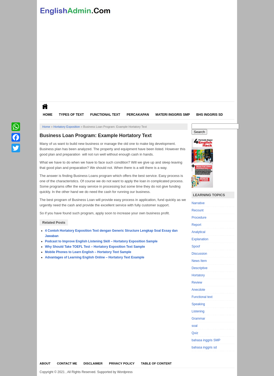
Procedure (199, 217)
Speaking (198, 304)
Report (196, 225)
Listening (198, 311)
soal (194, 326)
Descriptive (199, 268)
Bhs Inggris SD (209, 115)
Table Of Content (156, 363)
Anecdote (198, 290)
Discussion (199, 253)
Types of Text (71, 115)
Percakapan (138, 115)
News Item (199, 261)
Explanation (200, 239)
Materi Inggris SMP (172, 115)
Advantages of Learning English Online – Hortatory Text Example (94, 257)
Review (197, 282)
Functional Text (105, 115)
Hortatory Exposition (67, 126)
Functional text (202, 297)
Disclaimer (92, 363)
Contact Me (67, 363)
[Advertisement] (137, 61)
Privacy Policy (122, 363)
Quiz (195, 333)
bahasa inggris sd (204, 347)
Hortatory (198, 275)
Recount (198, 210)
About (45, 363)
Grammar (198, 318)
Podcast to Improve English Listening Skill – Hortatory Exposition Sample (101, 241)
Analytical (198, 232)
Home (47, 115)
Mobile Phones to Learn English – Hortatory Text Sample (88, 252)
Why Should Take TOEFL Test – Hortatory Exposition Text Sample (95, 247)
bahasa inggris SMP (206, 340)
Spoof (196, 246)
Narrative (198, 203)
